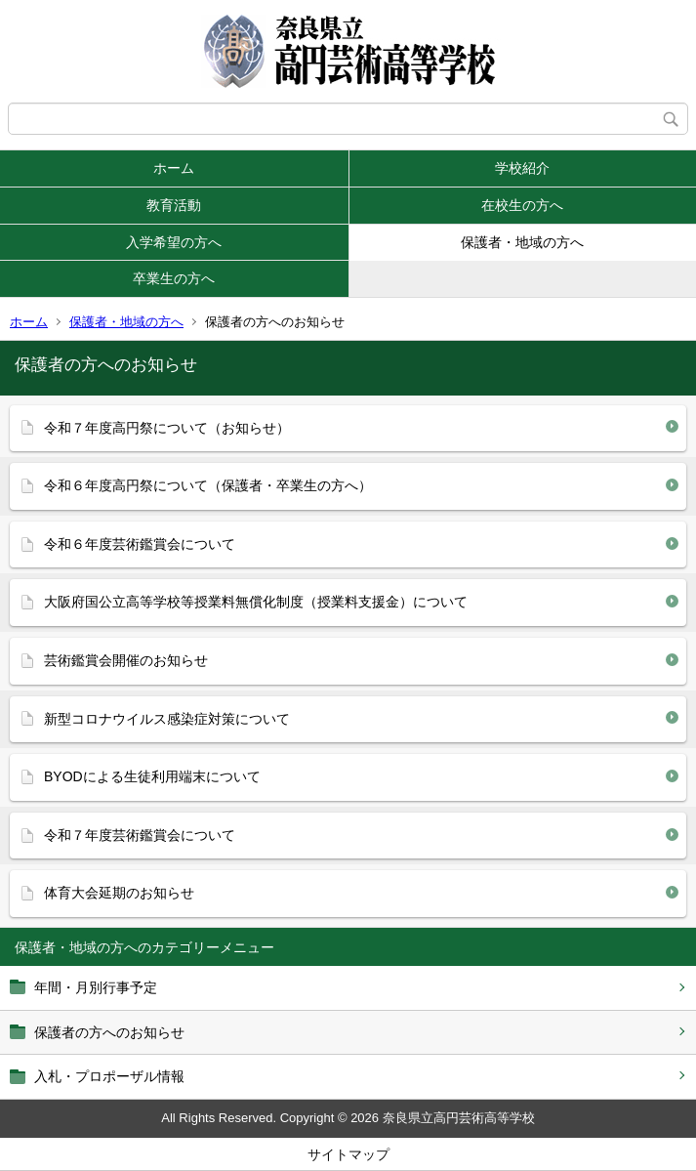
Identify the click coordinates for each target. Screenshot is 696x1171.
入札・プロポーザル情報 (109, 1076)
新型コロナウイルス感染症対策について (167, 719)
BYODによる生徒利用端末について (152, 776)
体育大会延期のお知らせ (119, 892)
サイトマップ (348, 1154)
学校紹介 (522, 168)
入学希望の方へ (174, 242)
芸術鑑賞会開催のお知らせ (126, 660)
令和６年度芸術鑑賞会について (139, 544)
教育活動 (173, 205)
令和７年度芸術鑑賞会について (139, 835)
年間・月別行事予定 (95, 987)
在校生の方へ (522, 205)
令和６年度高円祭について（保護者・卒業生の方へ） (208, 485)
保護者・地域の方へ (522, 242)
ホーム (173, 168)
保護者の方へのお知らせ (109, 1032)
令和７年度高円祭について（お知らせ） (167, 428)
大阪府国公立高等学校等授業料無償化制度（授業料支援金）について (256, 601)
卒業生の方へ (174, 278)
